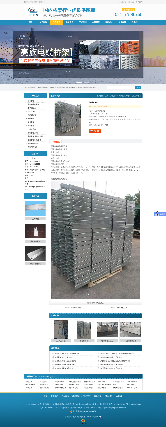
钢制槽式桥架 (30, 385)
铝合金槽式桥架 (89, 382)
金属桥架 (28, 382)
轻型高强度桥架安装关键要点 (111, 368)
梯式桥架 (31, 126)
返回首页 (122, 2)
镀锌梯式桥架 (132, 388)
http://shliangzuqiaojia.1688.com (114, 408)
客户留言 (139, 2)
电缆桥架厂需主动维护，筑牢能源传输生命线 (117, 354)
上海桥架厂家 (61, 341)
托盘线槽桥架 (89, 385)
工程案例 (83, 22)
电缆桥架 (130, 385)
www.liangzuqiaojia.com (84, 404)
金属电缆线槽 (60, 382)
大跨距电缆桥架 (33, 104)
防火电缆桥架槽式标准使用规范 (112, 365)
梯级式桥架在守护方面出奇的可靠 (67, 354)
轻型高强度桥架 (107, 341)
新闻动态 (109, 22)
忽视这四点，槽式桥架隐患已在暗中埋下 (115, 361)
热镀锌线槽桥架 (35, 264)
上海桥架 (35, 219)
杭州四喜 (76, 417)
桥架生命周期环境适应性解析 (65, 361)
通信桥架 (31, 101)
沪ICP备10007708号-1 (34, 404)
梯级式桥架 (50, 87)
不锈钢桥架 (32, 108)
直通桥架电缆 (132, 382)
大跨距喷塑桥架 (130, 341)
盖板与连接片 (33, 147)
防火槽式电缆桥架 (104, 385)
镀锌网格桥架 (122, 308)
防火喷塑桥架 (81, 87)
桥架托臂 (43, 382)
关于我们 (54, 396)
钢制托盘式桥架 (75, 382)
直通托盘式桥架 (118, 382)
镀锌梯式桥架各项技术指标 (65, 365)
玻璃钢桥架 (32, 115)
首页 (30, 22)
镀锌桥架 (31, 118)
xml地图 (119, 396)
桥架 (114, 385)
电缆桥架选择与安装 (35, 136)
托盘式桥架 (32, 129)
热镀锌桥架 (42, 87)
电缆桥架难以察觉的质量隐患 (111, 357)
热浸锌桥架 (84, 341)
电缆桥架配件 (60, 87)
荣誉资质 (69, 22)
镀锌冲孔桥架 (35, 241)
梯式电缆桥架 (70, 87)
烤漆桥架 (101, 382)
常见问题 (122, 22)
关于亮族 (43, 22)
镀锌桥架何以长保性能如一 (65, 357)
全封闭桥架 (44, 385)
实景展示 (96, 22)
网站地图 (131, 2)
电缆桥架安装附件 (34, 140)
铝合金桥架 (32, 111)
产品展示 (56, 22)
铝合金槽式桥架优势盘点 (64, 368)
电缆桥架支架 (33, 133)
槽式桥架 (31, 122)
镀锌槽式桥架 (91, 87)
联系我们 (135, 22)
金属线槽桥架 (76, 308)
